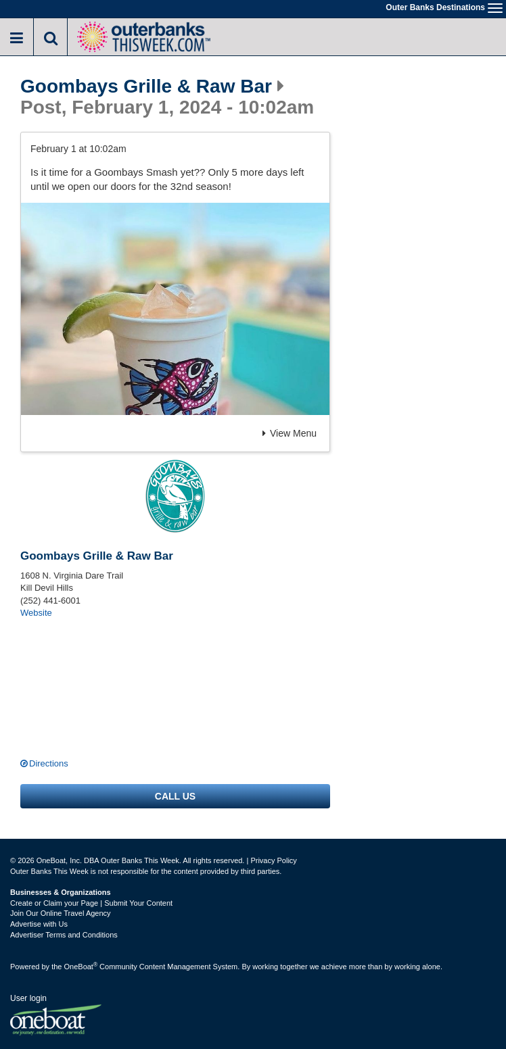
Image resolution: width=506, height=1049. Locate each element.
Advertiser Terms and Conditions (64, 935)
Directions (48, 763)
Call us (175, 796)
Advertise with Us (39, 924)
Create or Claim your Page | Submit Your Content (91, 903)
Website (36, 613)
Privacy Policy (273, 860)
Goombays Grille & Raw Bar (146, 86)
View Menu (289, 433)
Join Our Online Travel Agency (60, 913)
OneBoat (81, 966)
